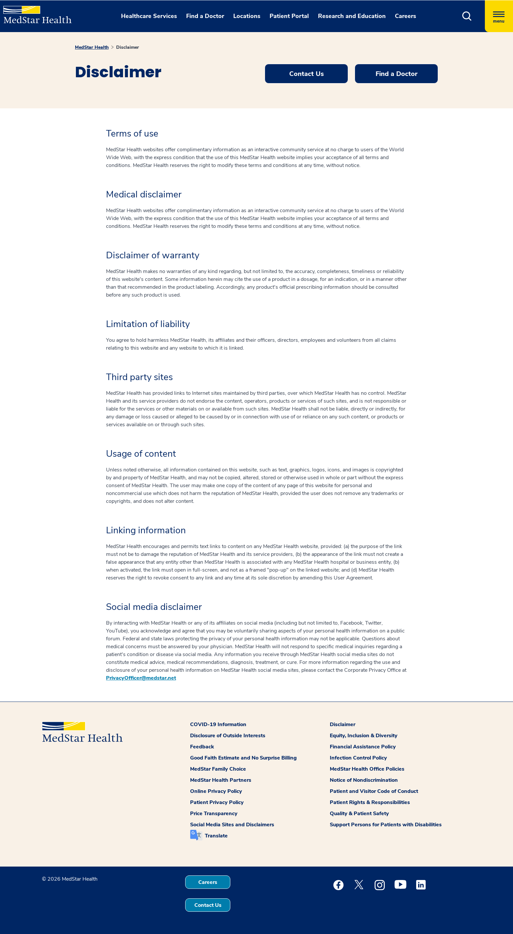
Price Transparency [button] (214, 813)
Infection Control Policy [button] (358, 757)
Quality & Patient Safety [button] (359, 813)
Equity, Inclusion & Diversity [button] (364, 735)
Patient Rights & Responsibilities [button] (370, 802)
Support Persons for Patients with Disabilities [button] (386, 824)
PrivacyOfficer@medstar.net (141, 678)
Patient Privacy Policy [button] (217, 802)
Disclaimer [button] (342, 724)
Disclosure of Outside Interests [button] (227, 735)
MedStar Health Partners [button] (220, 780)
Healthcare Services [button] (149, 16)
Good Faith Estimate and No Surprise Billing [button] (243, 757)
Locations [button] (246, 16)
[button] (467, 16)
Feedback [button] (202, 746)
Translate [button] (216, 835)
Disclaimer (127, 47)
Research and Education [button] (352, 16)
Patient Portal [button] (289, 16)
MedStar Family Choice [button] (218, 769)
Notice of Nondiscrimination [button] (364, 780)
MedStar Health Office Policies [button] (367, 769)
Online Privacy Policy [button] (216, 791)
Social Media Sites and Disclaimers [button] (232, 824)
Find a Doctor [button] (205, 16)
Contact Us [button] (306, 73)
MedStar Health (92, 47)
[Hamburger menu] (499, 16)
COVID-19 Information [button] (218, 724)
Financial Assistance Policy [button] (363, 746)
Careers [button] (405, 16)
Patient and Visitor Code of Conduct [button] (374, 791)
